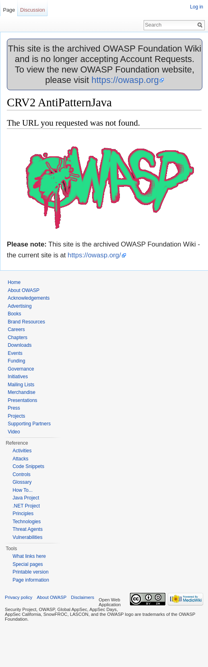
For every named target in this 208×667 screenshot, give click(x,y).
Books (14, 314)
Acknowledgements (28, 298)
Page (9, 10)
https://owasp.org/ (94, 255)
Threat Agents (27, 529)
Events (15, 353)
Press (14, 408)
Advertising (19, 306)
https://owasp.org (125, 80)
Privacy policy (18, 597)
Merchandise (21, 392)
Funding (16, 361)
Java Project (25, 498)
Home (14, 282)
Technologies (26, 521)
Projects (16, 416)
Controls (21, 474)
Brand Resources (26, 322)
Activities (21, 451)
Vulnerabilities (27, 537)
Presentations (22, 400)
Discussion (32, 10)
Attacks (20, 459)
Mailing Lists (21, 384)
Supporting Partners (29, 424)
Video (14, 432)
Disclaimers (82, 597)
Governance (21, 369)
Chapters (17, 337)
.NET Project (26, 506)
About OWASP (23, 290)
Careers (16, 329)
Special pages (27, 564)
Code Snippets (28, 466)
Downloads (19, 345)
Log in (196, 7)
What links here (29, 556)
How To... (22, 490)
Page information (30, 580)
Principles (22, 513)
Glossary (21, 482)
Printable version (30, 572)
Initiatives (18, 376)
